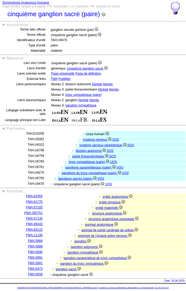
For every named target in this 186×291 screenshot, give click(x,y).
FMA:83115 (34, 230)
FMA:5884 (35, 241)
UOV (108, 184)
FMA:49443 (34, 224)
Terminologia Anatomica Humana (25, 3)
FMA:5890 (35, 252)
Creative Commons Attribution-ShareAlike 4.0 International (125, 287)
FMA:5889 (35, 246)
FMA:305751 (33, 213)
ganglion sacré (68, 269)
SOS (115, 140)
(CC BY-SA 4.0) (161, 287)
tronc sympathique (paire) (83, 95)
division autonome (91, 151)
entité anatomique (117, 197)
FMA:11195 (34, 235)
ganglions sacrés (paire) (78, 179)
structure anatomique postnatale (113, 219)
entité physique (112, 202)
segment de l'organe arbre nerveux (105, 236)
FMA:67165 (34, 207)
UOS (113, 162)
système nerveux (97, 140)
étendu (108, 84)
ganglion (82, 241)
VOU (119, 167)
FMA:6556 (35, 274)
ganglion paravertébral (97, 258)
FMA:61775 (34, 202)
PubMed (64, 79)
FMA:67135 (34, 218)
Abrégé (97, 84)
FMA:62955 (34, 196)
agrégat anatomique (101, 224)
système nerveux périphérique (103, 145)
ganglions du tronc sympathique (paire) (92, 173)
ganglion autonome (86, 247)
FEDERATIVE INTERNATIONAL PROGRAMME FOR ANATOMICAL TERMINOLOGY (57, 287)
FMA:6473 (35, 269)
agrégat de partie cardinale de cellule (109, 230)
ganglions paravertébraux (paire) (90, 167)
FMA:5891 (35, 257)
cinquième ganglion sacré (87, 68)
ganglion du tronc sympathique (84, 264)
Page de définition (88, 73)
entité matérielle (109, 208)
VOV (125, 173)
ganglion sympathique (80, 105)
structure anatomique (109, 213)
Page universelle (63, 73)
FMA (54, 79)
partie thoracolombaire (90, 156)
